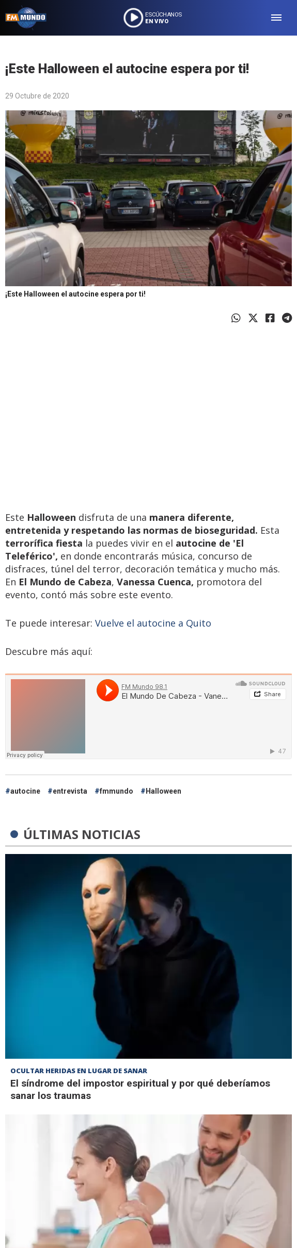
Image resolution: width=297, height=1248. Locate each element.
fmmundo (116, 791)
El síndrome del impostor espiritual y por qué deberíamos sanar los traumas (140, 1089)
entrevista (70, 791)
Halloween (163, 791)
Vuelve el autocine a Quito (153, 623)
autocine (25, 791)
